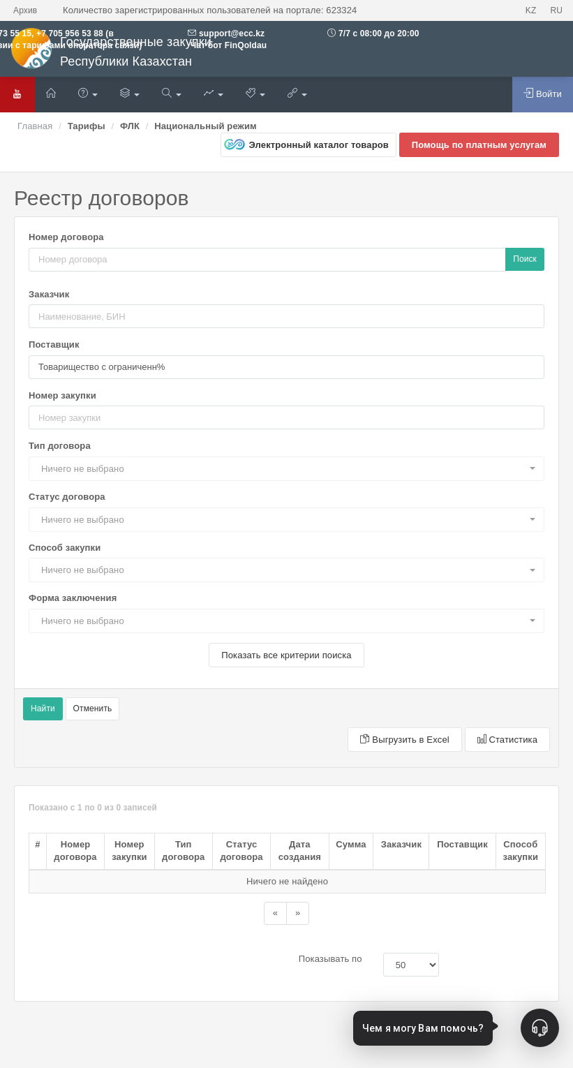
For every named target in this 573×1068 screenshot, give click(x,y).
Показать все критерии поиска (286, 655)
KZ (531, 10)
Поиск (525, 259)
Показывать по (330, 959)
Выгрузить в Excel (404, 739)
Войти (542, 93)
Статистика (507, 739)
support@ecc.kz (232, 33)
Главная (34, 126)
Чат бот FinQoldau (227, 45)
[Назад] (275, 913)
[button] (286, 469)
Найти (43, 708)
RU (556, 10)
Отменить (92, 708)
